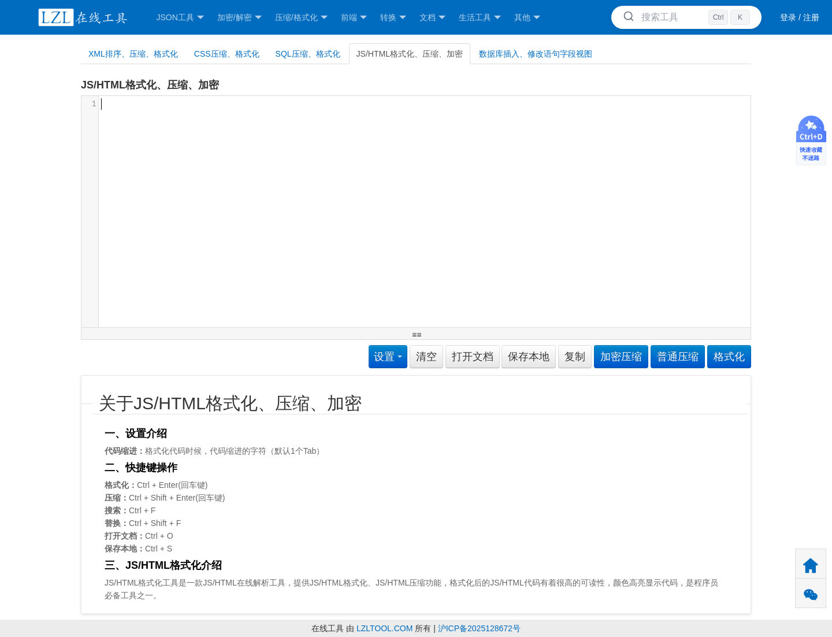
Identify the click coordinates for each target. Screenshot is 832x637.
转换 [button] (393, 18)
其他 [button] (527, 18)
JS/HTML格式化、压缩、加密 (409, 53)
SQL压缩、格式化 (308, 53)
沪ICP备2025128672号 (479, 628)
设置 (388, 356)
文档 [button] (432, 18)
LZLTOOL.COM (384, 628)
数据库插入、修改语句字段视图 (535, 53)
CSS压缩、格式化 (226, 53)
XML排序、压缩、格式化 (133, 53)
